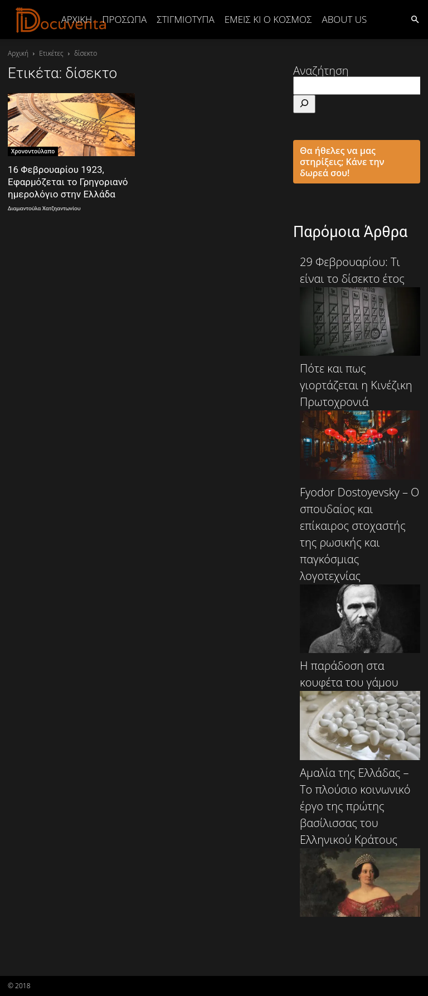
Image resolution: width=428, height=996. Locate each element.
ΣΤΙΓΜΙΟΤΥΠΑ (185, 19)
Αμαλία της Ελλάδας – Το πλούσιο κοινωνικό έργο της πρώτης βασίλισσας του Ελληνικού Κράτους (360, 841)
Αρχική (77, 19)
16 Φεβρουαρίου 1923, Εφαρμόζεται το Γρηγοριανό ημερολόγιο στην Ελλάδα (68, 182)
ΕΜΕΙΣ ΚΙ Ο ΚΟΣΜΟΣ (268, 19)
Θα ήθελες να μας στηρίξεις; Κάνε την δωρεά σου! (342, 161)
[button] (414, 18)
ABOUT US (344, 19)
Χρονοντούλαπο (33, 151)
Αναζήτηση (321, 70)
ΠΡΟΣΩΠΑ (124, 19)
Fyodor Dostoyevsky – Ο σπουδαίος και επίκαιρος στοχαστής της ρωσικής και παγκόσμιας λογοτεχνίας (360, 569)
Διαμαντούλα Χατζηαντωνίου (44, 208)
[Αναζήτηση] (304, 104)
